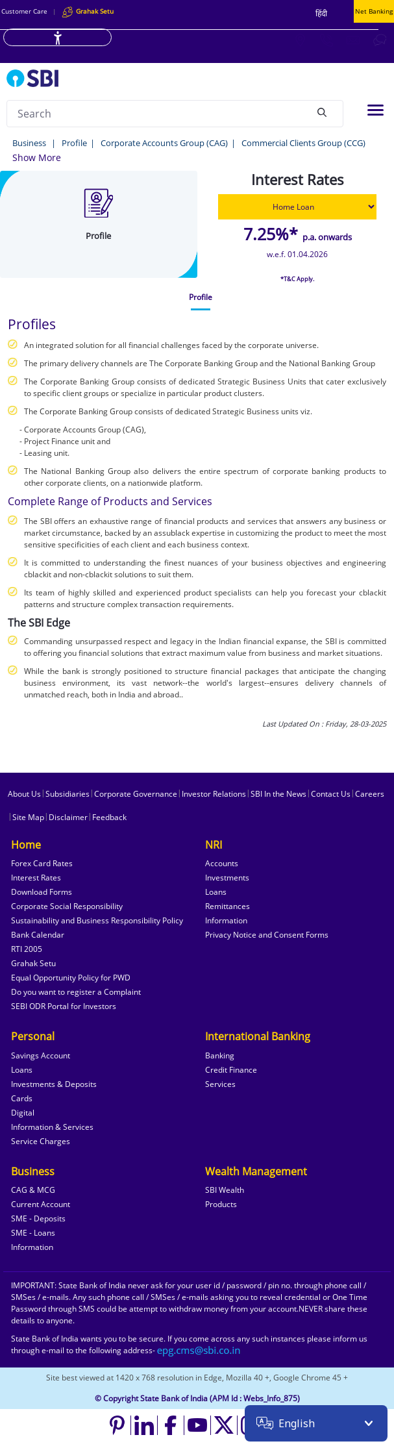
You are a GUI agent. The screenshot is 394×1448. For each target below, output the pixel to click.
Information (226, 920)
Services (220, 1084)
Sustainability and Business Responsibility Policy (97, 920)
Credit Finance (231, 1069)
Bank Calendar (37, 934)
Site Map (28, 817)
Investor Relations (214, 793)
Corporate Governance (135, 793)
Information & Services (52, 1126)
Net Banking (374, 11)
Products (221, 1204)
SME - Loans (33, 1232)
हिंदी (321, 13)
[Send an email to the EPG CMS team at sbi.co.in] (199, 1350)
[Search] (322, 111)
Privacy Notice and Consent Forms (266, 934)
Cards (21, 1098)
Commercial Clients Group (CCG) (303, 143)
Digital (22, 1112)
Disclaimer (68, 817)
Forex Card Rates (42, 863)
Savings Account (40, 1055)
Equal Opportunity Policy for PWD (70, 977)
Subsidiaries (67, 793)
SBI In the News (278, 793)
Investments (227, 877)
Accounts (221, 863)
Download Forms (41, 891)
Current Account (40, 1204)
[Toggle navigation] (375, 110)
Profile (74, 143)
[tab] (200, 297)
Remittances (227, 906)
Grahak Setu (33, 963)
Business (30, 143)
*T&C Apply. (297, 279)
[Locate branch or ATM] (300, 39)
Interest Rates (36, 877)
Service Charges (40, 1141)
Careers (369, 793)
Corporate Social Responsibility (67, 906)
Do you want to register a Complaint (76, 991)
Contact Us (331, 793)
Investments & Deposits (54, 1084)
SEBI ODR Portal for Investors (63, 1006)
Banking (219, 1055)
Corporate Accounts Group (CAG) (164, 143)
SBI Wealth (224, 1189)
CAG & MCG (33, 1189)
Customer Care (24, 11)
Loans (216, 891)
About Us (24, 793)
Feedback (109, 817)
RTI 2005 (26, 949)
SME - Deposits (38, 1218)
